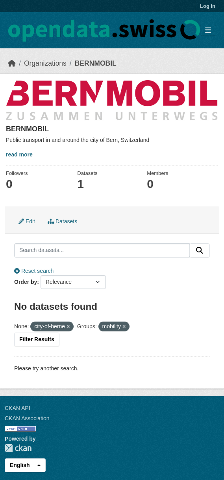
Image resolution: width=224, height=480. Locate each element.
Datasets (62, 221)
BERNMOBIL (96, 63)
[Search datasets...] (102, 250)
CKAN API (17, 408)
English (20, 465)
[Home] (12, 63)
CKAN (18, 448)
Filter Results (36, 339)
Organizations (45, 63)
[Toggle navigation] (208, 30)
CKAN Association (27, 418)
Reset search (34, 271)
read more (19, 154)
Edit (27, 221)
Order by (25, 282)
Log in (207, 6)
